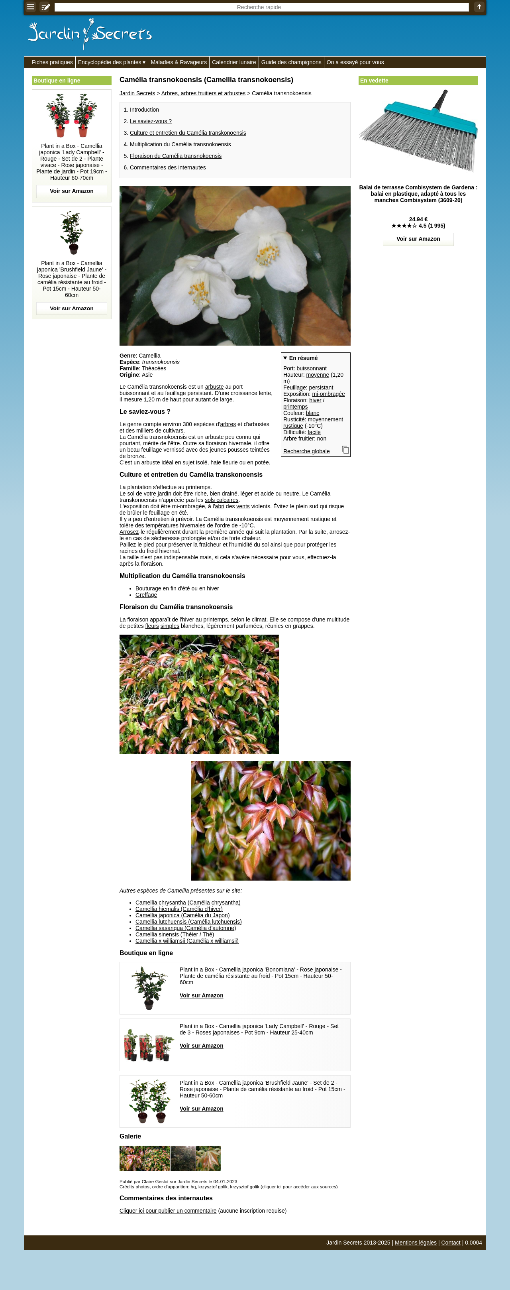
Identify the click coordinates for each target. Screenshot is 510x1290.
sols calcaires (221, 500)
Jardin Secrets (137, 93)
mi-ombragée (328, 394)
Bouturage (148, 588)
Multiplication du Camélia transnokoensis (180, 144)
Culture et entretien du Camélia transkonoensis (188, 133)
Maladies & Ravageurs (179, 62)
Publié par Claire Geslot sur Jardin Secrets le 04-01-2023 (178, 1181)
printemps (295, 406)
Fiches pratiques (52, 62)
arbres (228, 424)
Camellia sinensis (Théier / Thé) (174, 934)
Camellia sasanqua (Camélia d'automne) (185, 928)
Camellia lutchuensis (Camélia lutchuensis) (188, 921)
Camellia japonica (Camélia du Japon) (182, 915)
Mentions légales (416, 1242)
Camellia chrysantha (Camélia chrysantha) (188, 902)
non (321, 438)
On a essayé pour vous (355, 62)
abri (219, 506)
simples (170, 626)
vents (242, 506)
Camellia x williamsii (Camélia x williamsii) (187, 941)
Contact (451, 1242)
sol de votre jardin (149, 493)
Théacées (154, 368)
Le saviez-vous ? (151, 121)
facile (314, 432)
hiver (315, 400)
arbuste (214, 386)
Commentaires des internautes (168, 167)
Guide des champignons (291, 62)
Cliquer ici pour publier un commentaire (168, 1210)
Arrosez (129, 532)
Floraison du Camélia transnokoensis (176, 156)
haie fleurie (224, 462)
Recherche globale (306, 451)
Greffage (146, 595)
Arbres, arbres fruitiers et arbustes (203, 93)
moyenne (318, 375)
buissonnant (311, 368)
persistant (321, 387)
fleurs (152, 626)
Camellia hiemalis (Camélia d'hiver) (179, 909)
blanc (312, 413)
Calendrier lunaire (234, 62)
